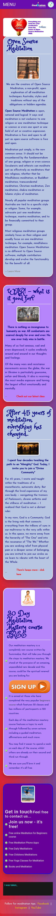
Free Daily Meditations (20, 848)
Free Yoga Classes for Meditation (26, 860)
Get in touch (19, 812)
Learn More (13, 271)
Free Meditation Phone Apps (24, 842)
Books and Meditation (20, 866)
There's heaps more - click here (30, 572)
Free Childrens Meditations (23, 854)
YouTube (36, 907)
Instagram (21, 907)
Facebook (43, 903)
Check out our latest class (30, 396)
